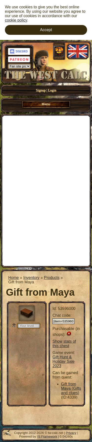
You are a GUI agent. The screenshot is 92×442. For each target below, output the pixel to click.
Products (51, 278)
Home (13, 278)
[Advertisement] (46, 190)
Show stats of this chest (64, 343)
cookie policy (16, 20)
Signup (41, 90)
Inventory (31, 278)
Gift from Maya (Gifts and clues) (71, 388)
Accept (46, 30)
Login (52, 90)
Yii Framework (47, 436)
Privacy (71, 433)
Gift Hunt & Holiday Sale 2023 (64, 361)
